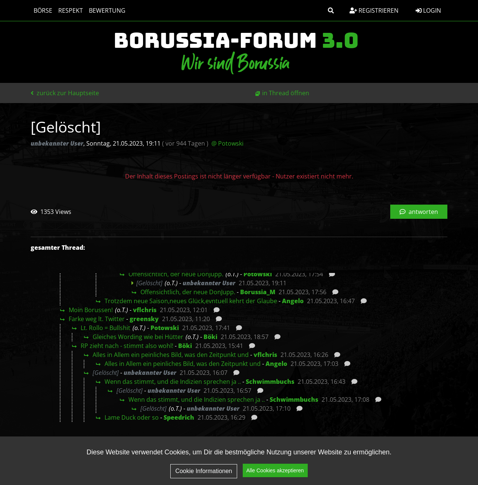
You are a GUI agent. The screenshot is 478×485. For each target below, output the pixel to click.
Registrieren (374, 10)
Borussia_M (257, 292)
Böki (210, 337)
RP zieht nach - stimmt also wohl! (127, 346)
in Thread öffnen (285, 93)
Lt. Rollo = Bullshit (105, 328)
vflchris (144, 310)
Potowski (257, 274)
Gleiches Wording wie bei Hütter (138, 337)
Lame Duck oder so (131, 417)
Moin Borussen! (90, 310)
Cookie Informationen (203, 473)
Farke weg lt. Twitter (96, 319)
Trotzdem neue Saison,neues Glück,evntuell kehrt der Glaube (191, 301)
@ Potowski (227, 143)
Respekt (70, 10)
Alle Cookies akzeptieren (275, 472)
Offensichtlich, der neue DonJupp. (176, 274)
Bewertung (107, 10)
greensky (144, 319)
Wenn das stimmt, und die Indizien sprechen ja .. (172, 381)
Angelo (293, 301)
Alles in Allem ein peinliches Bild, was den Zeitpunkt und (170, 355)
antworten (419, 212)
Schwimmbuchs (270, 381)
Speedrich (179, 417)
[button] (331, 10)
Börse (43, 10)
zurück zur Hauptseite (65, 93)
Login (428, 10)
